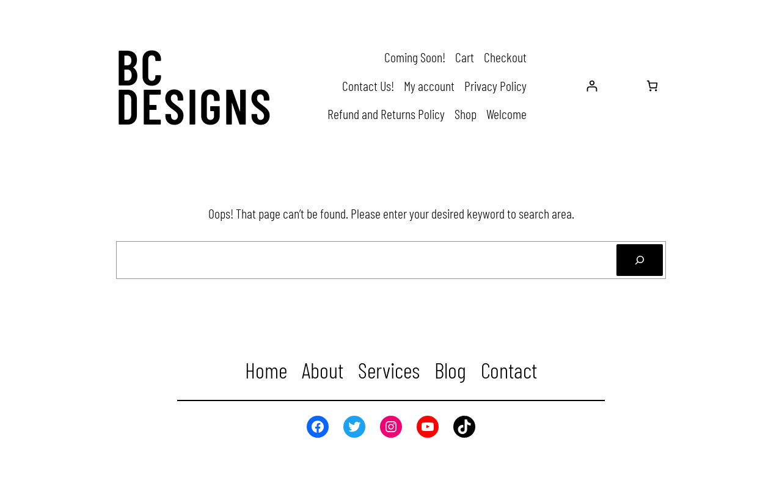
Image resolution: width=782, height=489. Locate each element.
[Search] (639, 260)
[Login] (591, 86)
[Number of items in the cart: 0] (652, 86)
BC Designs (194, 85)
